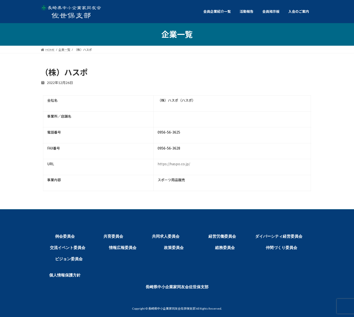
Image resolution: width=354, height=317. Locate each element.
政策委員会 (174, 247)
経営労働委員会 (222, 236)
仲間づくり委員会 (281, 247)
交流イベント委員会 (67, 247)
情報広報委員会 (122, 247)
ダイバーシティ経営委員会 (278, 236)
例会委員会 (65, 236)
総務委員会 (225, 247)
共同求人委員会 (165, 236)
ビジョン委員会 (69, 259)
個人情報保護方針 (65, 275)
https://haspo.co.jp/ (174, 163)
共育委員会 (113, 236)
